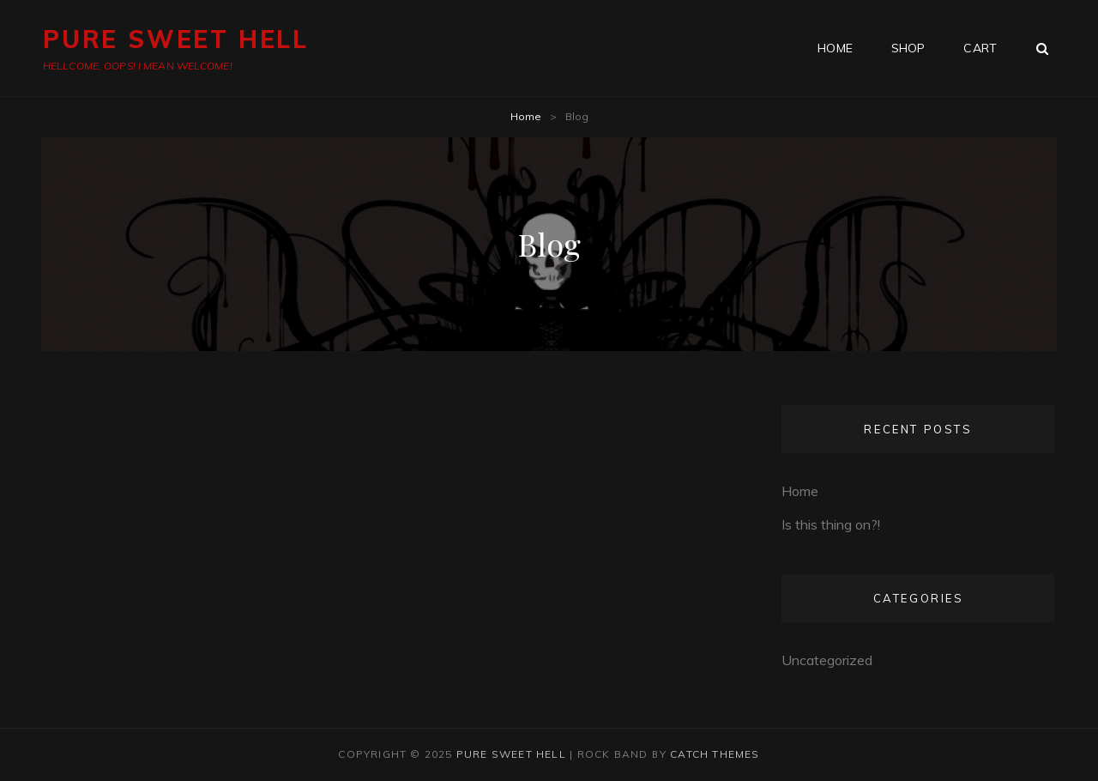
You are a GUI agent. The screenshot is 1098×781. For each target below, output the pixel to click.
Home (525, 116)
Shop (908, 48)
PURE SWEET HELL (176, 39)
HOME (835, 48)
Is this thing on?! (830, 524)
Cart (980, 48)
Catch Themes (714, 754)
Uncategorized (826, 660)
